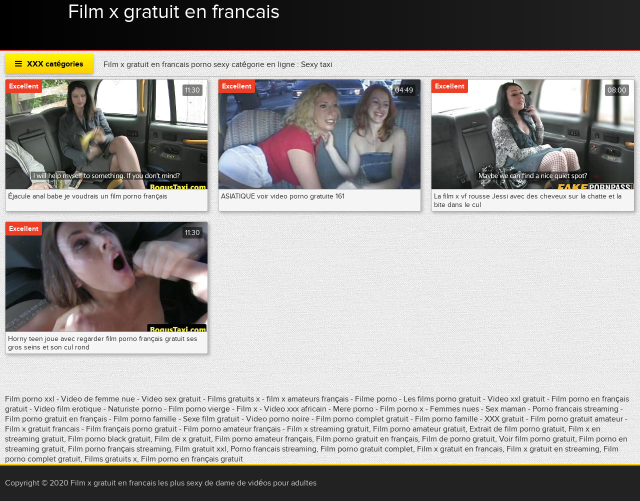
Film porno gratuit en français (56, 419)
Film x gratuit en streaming (553, 449)
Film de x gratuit (182, 439)
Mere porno (353, 409)
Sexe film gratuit (212, 419)
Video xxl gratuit (516, 399)
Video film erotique (68, 409)
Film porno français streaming (119, 449)
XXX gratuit (504, 419)
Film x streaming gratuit (328, 429)
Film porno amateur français (232, 429)
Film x (247, 409)
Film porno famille (145, 419)
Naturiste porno (136, 409)
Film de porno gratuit (458, 439)
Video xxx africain (295, 409)
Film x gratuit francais (42, 429)
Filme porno (376, 399)
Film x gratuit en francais (174, 12)
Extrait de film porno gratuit (517, 429)
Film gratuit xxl (200, 449)
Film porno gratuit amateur (577, 419)
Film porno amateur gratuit (419, 429)
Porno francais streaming (575, 409)
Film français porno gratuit (131, 429)
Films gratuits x (234, 399)
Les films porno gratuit (442, 399)
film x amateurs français (307, 399)
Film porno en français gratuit (192, 459)
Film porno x (402, 409)
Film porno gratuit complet (366, 449)
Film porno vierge (200, 409)
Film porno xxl (30, 399)
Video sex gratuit (171, 399)
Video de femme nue (98, 399)
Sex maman (507, 409)
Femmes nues (454, 409)
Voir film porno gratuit (537, 439)
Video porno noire (278, 419)
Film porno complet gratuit (362, 419)
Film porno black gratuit (109, 439)
